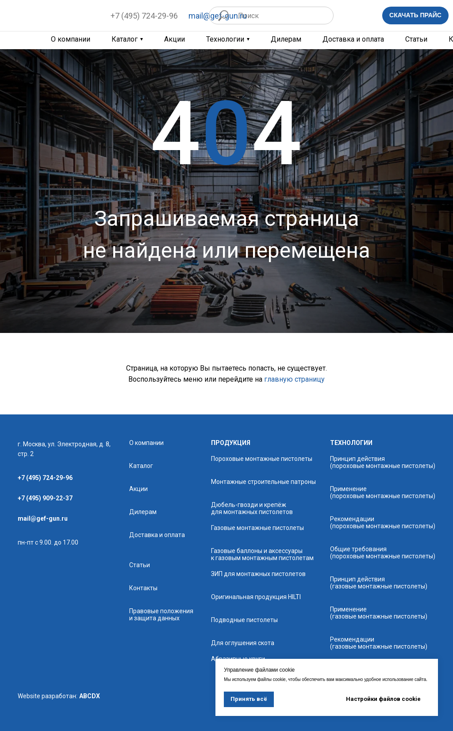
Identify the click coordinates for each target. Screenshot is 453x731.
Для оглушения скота (242, 642)
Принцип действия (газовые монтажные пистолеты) (378, 583)
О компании (146, 442)
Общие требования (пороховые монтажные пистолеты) (382, 552)
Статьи (416, 39)
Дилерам (286, 39)
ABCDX (89, 696)
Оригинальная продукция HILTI (256, 596)
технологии (351, 442)
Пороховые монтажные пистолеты (261, 458)
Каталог (124, 39)
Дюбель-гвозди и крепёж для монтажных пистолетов (252, 508)
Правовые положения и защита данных (161, 614)
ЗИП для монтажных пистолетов (258, 573)
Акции (174, 39)
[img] (52, 15)
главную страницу (294, 379)
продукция (230, 442)
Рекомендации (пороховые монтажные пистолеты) (382, 522)
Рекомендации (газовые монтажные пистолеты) (378, 643)
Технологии (225, 39)
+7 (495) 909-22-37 (45, 498)
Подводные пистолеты (244, 619)
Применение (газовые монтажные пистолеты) (378, 613)
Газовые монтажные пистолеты (257, 527)
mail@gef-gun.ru (43, 518)
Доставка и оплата (353, 39)
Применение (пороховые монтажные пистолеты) (382, 492)
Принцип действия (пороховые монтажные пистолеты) (382, 462)
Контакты (143, 588)
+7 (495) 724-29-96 (144, 15)
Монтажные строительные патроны (263, 481)
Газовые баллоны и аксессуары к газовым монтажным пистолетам (262, 554)
